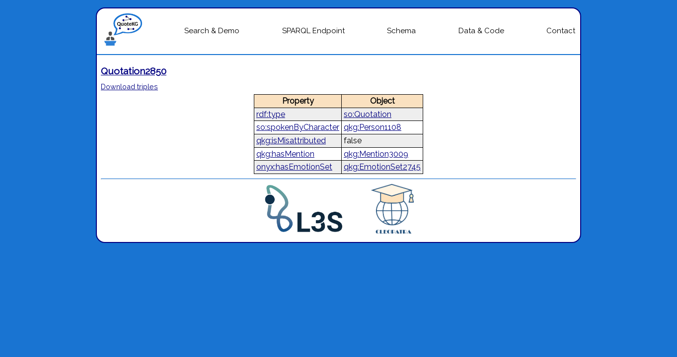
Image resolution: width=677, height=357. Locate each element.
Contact (560, 30)
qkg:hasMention (285, 154)
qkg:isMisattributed (291, 140)
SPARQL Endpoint (313, 30)
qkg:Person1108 (372, 127)
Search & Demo (211, 30)
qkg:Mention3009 (376, 154)
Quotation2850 (133, 70)
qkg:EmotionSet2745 (382, 167)
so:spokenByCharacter (297, 127)
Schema (401, 30)
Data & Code (481, 30)
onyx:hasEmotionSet (294, 167)
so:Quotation (367, 114)
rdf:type (270, 114)
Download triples (129, 86)
